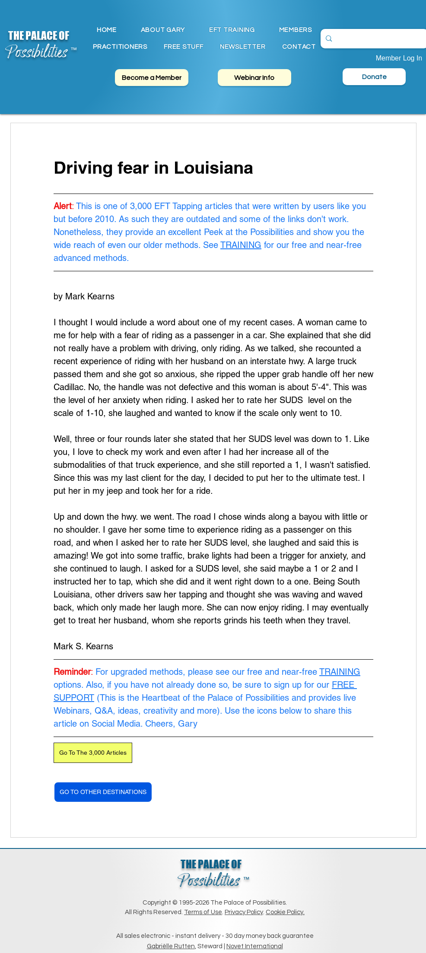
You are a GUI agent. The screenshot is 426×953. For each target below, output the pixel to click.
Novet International (254, 946)
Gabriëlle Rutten (171, 946)
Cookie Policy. (285, 912)
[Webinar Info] (254, 77)
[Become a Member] (151, 77)
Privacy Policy (244, 912)
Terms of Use (203, 912)
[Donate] (374, 76)
